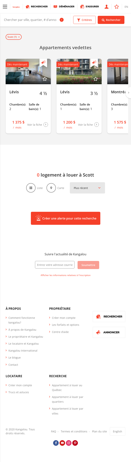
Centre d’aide (60, 332)
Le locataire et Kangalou (23, 343)
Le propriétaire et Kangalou (25, 336)
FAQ (53, 431)
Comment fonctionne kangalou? (21, 320)
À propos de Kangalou (22, 329)
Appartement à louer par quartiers (67, 399)
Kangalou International (22, 350)
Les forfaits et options (65, 325)
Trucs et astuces (18, 392)
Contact (13, 364)
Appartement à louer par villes (67, 411)
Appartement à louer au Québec (67, 387)
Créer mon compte (63, 318)
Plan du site (99, 431)
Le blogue (14, 357)
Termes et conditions (74, 431)
